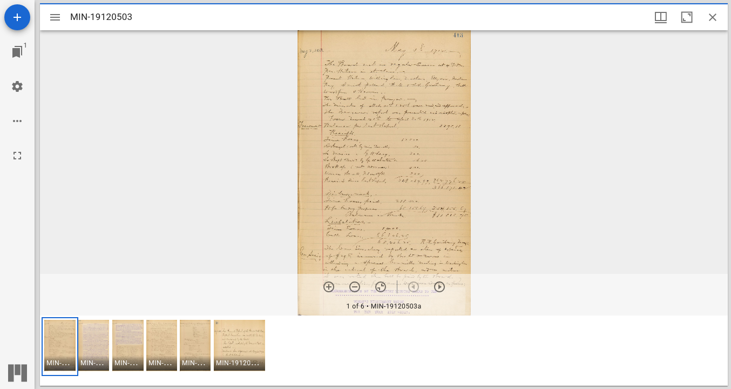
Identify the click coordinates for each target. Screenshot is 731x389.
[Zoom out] (355, 287)
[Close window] (713, 17)
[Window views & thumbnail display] (661, 17)
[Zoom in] (329, 287)
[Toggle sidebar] (55, 17)
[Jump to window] (17, 52)
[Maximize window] (687, 17)
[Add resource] (17, 17)
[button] (60, 346)
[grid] (384, 351)
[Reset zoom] (381, 287)
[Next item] (439, 287)
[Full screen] (17, 156)
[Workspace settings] (17, 86)
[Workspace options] (17, 121)
